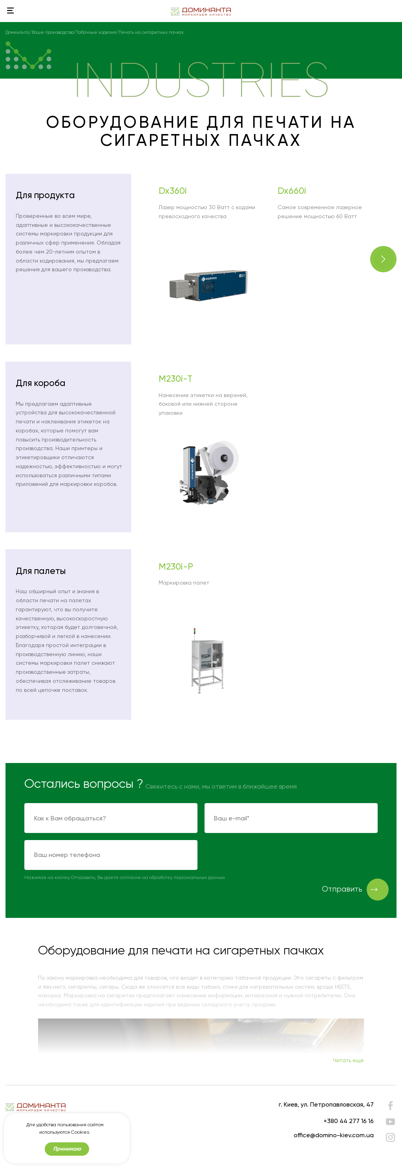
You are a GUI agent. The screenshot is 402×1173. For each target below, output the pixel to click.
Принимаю (67, 1148)
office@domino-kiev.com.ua (334, 1135)
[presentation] (264, 855)
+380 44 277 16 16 (348, 1121)
